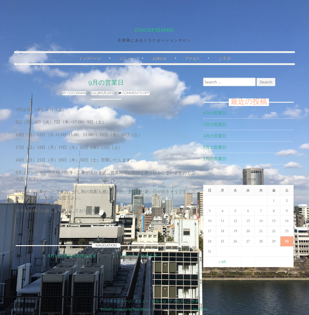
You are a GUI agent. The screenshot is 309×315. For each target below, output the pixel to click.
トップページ (89, 58)
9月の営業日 (106, 82)
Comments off (134, 93)
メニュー (126, 58)
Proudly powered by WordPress (125, 309)
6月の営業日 (214, 113)
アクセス (192, 58)
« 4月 (222, 262)
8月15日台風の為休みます (70, 255)
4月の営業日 (214, 136)
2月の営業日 (214, 158)
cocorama (154, 28)
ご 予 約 (224, 58)
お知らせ (159, 58)
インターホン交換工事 (138, 255)
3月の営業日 (214, 147)
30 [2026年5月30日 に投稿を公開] (287, 241)
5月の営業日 (214, 124)
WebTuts (200, 309)
